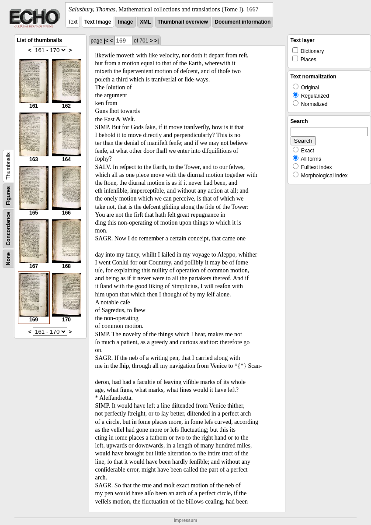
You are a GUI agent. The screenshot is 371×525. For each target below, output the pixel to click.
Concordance (8, 229)
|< (106, 41)
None (8, 258)
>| (156, 41)
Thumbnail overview (183, 22)
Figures (8, 195)
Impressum (185, 520)
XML (145, 22)
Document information (242, 22)
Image (125, 22)
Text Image (97, 22)
